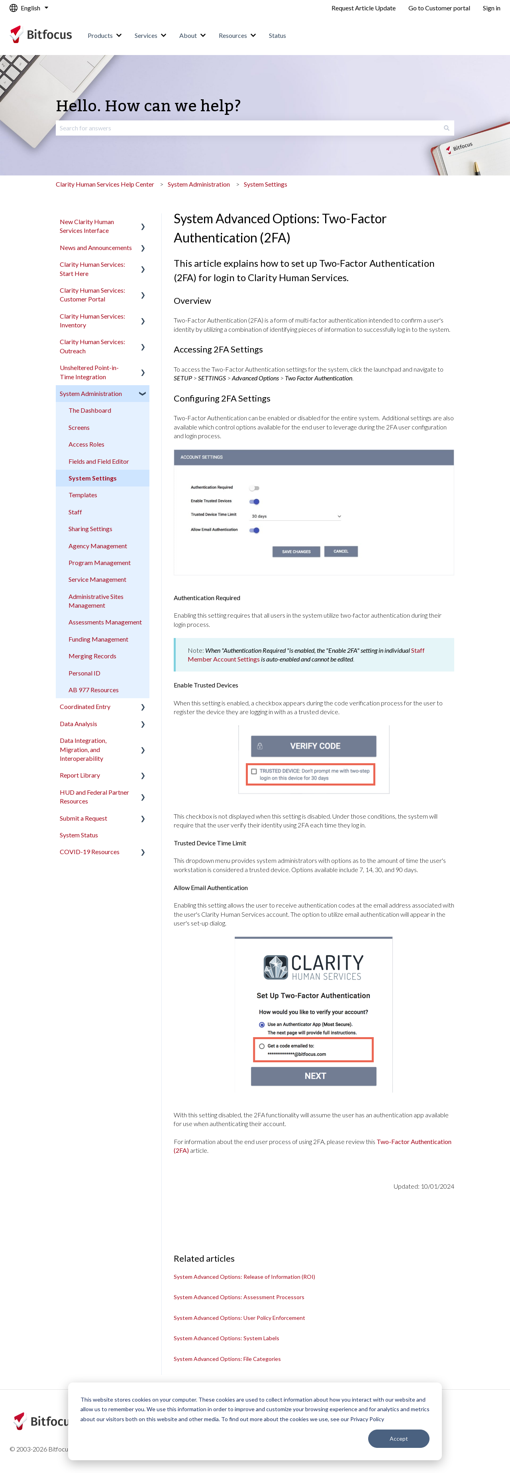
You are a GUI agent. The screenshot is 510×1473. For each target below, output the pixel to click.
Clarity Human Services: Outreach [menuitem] (92, 346)
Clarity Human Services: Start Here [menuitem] (92, 268)
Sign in (491, 8)
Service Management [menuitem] (97, 579)
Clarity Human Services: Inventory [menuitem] (92, 320)
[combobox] (247, 128)
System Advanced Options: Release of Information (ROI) (244, 1276)
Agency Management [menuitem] (98, 545)
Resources (233, 35)
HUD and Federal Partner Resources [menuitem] (94, 796)
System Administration (199, 184)
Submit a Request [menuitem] (83, 818)
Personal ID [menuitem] (84, 673)
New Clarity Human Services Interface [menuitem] (87, 226)
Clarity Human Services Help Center (105, 184)
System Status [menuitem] (79, 835)
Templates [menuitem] (83, 494)
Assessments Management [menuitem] (105, 622)
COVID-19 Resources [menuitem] (90, 851)
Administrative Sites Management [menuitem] (96, 601)
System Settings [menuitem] (93, 478)
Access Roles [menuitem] (86, 444)
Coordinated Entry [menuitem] (85, 706)
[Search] (446, 128)
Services (146, 35)
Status (277, 35)
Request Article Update (364, 8)
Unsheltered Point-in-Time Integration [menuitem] (89, 372)
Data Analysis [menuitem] (78, 723)
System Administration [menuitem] (91, 393)
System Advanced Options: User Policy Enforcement (239, 1317)
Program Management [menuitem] (100, 562)
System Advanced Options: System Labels (226, 1338)
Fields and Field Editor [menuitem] (99, 461)
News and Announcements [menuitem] (96, 247)
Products (100, 35)
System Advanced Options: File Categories (227, 1358)
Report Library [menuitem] (80, 775)
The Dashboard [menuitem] (90, 410)
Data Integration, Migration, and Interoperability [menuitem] (83, 749)
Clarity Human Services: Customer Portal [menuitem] (92, 294)
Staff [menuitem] (75, 512)
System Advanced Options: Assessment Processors (239, 1297)
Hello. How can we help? (148, 106)
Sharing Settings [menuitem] (90, 528)
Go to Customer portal (439, 8)
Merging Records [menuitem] (92, 656)
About (188, 35)
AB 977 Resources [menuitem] (94, 689)
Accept (399, 1438)
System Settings (265, 184)
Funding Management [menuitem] (98, 639)
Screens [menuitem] (79, 427)
